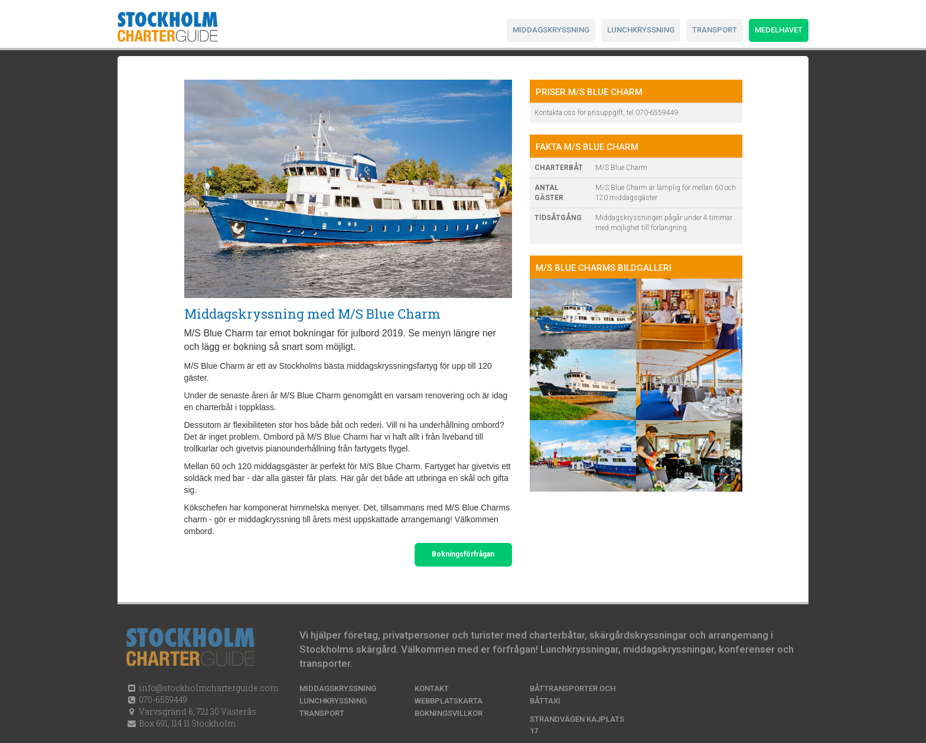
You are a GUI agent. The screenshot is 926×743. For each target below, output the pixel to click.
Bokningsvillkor (448, 713)
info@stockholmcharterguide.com (207, 687)
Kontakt (432, 688)
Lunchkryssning (640, 29)
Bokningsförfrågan (463, 554)
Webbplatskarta (448, 700)
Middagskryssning (551, 29)
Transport (714, 29)
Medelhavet (779, 29)
